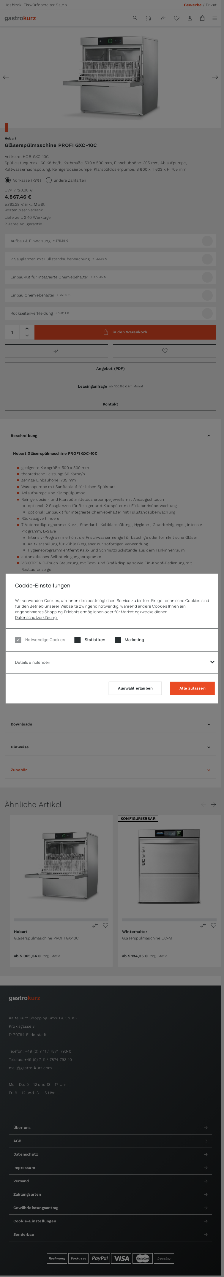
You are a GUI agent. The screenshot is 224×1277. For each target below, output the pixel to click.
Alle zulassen (192, 688)
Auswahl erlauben (135, 688)
